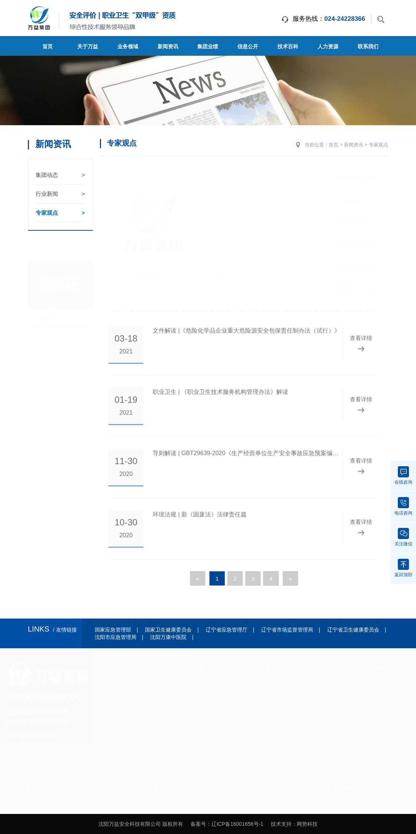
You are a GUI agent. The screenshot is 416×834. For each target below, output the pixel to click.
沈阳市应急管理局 (115, 637)
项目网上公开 (272, 681)
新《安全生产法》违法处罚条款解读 (323, 201)
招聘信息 (343, 704)
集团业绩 (207, 46)
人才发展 (343, 692)
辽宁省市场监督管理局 (287, 630)
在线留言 (375, 692)
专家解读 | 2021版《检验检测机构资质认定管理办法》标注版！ (323, 266)
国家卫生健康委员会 (168, 630)
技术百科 (287, 46)
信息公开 (247, 46)
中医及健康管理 (146, 728)
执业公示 (268, 740)
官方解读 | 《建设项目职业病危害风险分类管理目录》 (323, 288)
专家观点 (60, 213)
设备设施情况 (272, 704)
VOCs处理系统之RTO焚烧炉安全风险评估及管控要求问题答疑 (323, 179)
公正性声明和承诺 (277, 716)
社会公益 (108, 716)
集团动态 (60, 175)
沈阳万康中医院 (168, 637)
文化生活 (108, 704)
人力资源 (328, 46)
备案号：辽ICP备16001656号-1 (227, 824)
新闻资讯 (167, 46)
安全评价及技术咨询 (151, 681)
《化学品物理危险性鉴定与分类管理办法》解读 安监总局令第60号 (323, 244)
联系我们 (368, 46)
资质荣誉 (108, 728)
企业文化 (108, 692)
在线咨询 (403, 475)
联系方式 (375, 681)
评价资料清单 (272, 728)
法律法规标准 (314, 681)
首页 (47, 46)
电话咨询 (403, 506)
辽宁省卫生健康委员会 (353, 630)
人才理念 (343, 681)
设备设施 (108, 752)
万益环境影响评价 (235, 716)
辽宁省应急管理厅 (226, 630)
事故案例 (310, 704)
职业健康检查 (144, 716)
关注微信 (403, 537)
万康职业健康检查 (235, 728)
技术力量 (108, 740)
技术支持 (281, 824)
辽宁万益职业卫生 (235, 692)
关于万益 (87, 46)
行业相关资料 (314, 716)
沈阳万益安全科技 (235, 681)
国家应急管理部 (113, 630)
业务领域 (127, 46)
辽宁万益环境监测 (235, 704)
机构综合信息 (272, 692)
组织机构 (108, 681)
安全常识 (310, 692)
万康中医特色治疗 (235, 740)
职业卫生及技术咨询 (151, 692)
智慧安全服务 (144, 740)
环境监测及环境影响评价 (155, 704)
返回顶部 (403, 568)
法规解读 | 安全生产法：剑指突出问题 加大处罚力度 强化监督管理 (323, 223)
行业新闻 (60, 194)
